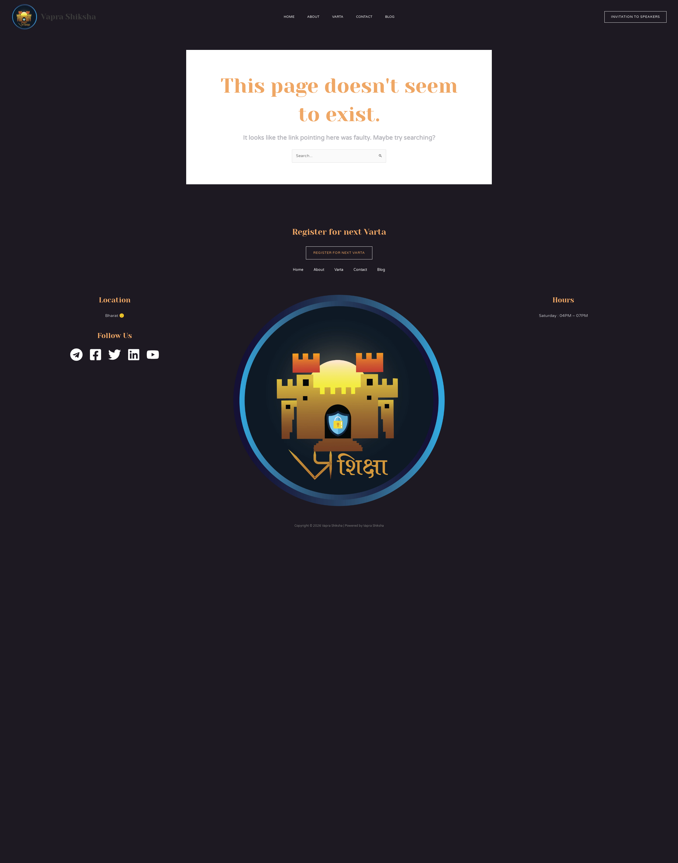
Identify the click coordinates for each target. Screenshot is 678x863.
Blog (390, 17)
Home (289, 17)
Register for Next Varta (339, 253)
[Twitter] (114, 354)
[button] (635, 17)
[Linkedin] (133, 354)
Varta (337, 17)
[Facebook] (95, 354)
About (313, 17)
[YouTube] (152, 354)
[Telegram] (76, 354)
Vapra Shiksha (68, 16)
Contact (364, 17)
